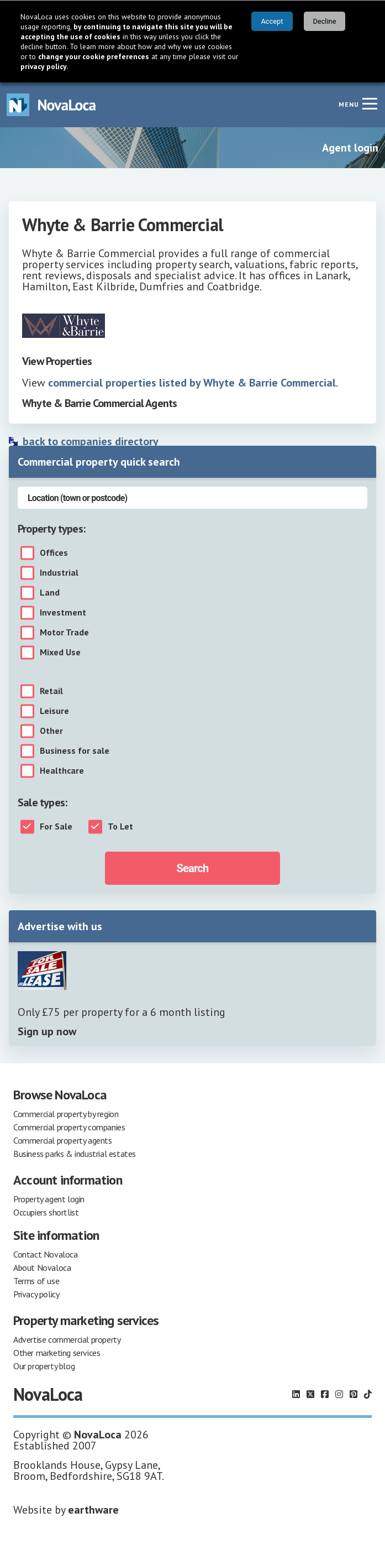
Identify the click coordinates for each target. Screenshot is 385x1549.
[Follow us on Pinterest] (353, 1394)
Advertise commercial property (66, 1339)
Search (193, 868)
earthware (93, 1510)
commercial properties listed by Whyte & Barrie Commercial (192, 382)
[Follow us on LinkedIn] (296, 1394)
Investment (63, 613)
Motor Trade (64, 633)
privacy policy (43, 66)
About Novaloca (42, 1267)
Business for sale (74, 751)
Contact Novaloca (45, 1254)
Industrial (59, 573)
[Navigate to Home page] (51, 105)
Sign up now (47, 1031)
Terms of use (36, 1280)
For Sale (56, 827)
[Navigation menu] (369, 103)
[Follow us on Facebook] (325, 1394)
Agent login (350, 147)
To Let (120, 827)
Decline (324, 21)
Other (51, 731)
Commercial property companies (69, 1127)
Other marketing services (56, 1352)
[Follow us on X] (310, 1394)
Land (50, 593)
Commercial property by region (65, 1113)
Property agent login (49, 1198)
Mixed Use (60, 653)
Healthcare (62, 771)
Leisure (54, 711)
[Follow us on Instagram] (339, 1394)
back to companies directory (91, 441)
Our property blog (44, 1365)
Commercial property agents (62, 1140)
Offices (54, 553)
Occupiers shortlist (45, 1212)
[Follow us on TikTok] (368, 1394)
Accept (272, 21)
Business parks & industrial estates (74, 1153)
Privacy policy (36, 1294)
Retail (51, 691)
